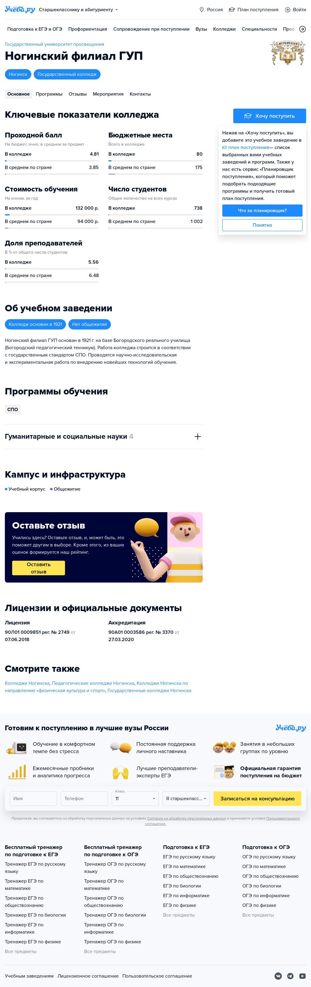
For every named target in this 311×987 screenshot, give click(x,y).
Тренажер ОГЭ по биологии (115, 915)
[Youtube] (302, 976)
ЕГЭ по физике (179, 905)
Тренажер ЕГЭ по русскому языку (35, 867)
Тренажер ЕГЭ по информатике (24, 928)
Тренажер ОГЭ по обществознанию (104, 901)
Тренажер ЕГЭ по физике (33, 942)
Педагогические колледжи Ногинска (93, 683)
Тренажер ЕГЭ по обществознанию (24, 901)
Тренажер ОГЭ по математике (104, 884)
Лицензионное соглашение (88, 976)
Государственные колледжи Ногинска (149, 691)
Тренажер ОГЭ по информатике (104, 928)
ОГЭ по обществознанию (270, 876)
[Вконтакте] (278, 976)
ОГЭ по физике (259, 905)
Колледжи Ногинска (27, 683)
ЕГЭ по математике (184, 867)
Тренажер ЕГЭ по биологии (35, 915)
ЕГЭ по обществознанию (190, 876)
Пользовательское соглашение (157, 976)
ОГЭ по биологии (261, 886)
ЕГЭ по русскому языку (189, 857)
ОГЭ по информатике (266, 896)
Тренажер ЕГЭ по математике (24, 884)
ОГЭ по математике (264, 867)
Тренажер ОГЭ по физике (112, 942)
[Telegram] (290, 976)
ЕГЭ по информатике (186, 896)
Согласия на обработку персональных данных (186, 818)
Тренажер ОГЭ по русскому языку (115, 867)
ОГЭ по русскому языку (269, 857)
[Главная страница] (20, 9)
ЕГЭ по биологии (182, 886)
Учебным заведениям (29, 976)
